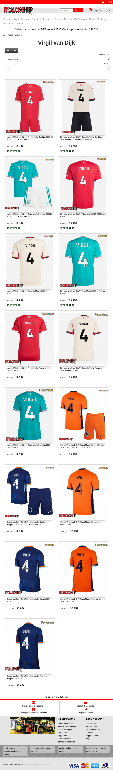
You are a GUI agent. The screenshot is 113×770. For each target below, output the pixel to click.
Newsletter (90, 732)
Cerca (78, 10)
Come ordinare (64, 739)
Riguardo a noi (64, 736)
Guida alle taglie (65, 729)
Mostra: (106, 64)
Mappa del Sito (92, 736)
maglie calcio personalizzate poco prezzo (12, 751)
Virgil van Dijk (15, 35)
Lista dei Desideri (93, 729)
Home (4, 35)
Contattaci (62, 732)
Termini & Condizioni (66, 742)
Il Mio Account (92, 723)
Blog (87, 739)
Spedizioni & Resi (65, 723)
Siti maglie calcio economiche (36, 764)
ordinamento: (104, 55)
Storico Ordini (91, 726)
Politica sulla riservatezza (68, 726)
